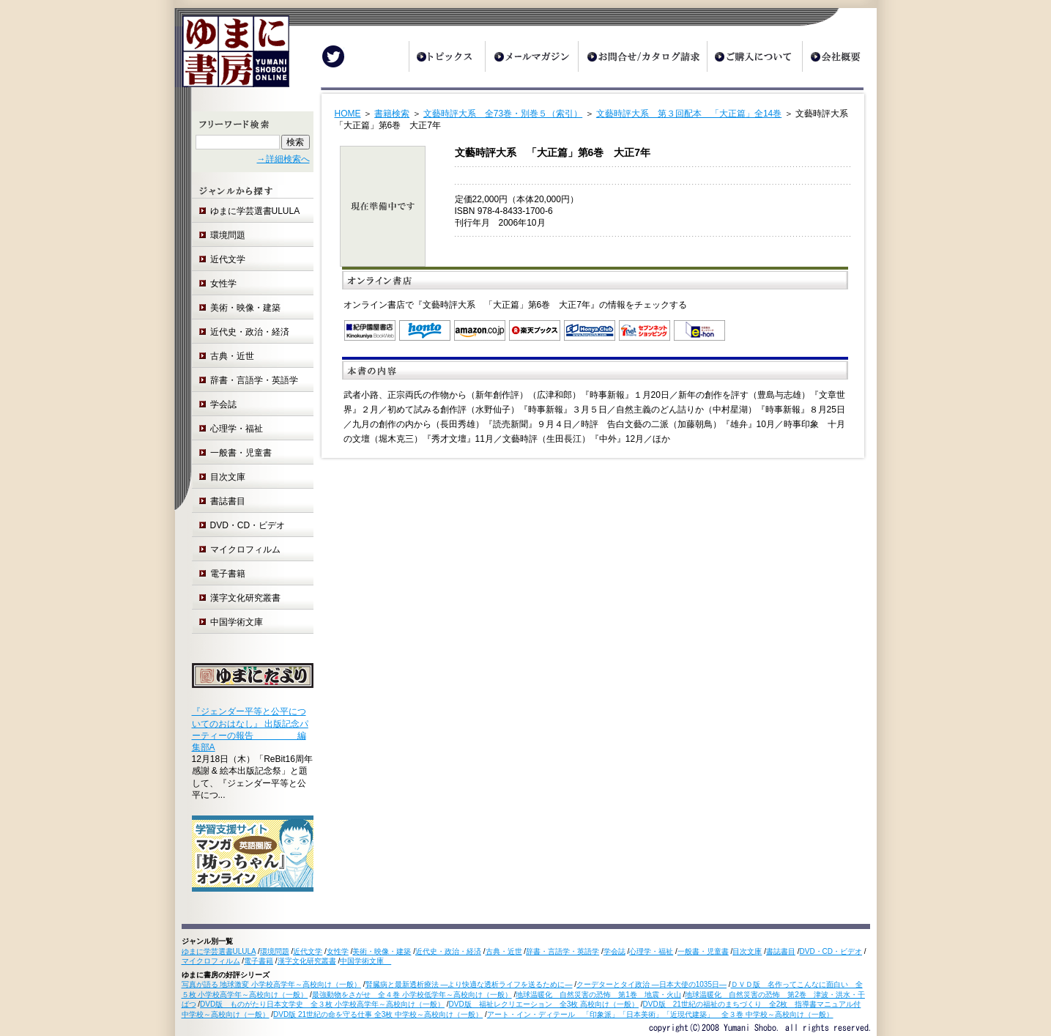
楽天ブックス (534, 330)
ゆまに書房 (231, 56)
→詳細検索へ (283, 159)
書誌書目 (227, 501)
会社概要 (839, 56)
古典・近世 (232, 356)
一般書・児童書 (241, 453)
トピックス (447, 56)
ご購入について (754, 56)
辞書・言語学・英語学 (254, 380)
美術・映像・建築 (245, 308)
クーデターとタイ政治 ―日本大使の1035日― (651, 984)
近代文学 (227, 259)
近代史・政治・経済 (249, 332)
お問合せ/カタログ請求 (642, 56)
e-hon (699, 330)
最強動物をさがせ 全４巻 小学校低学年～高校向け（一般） (412, 995)
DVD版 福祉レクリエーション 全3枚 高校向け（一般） (544, 1004)
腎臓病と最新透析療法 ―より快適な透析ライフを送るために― (469, 984)
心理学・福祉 (236, 428)
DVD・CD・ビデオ (248, 525)
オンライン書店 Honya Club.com (589, 330)
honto (424, 330)
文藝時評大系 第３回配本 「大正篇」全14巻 (688, 113)
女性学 (223, 283)
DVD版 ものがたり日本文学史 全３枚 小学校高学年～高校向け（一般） (322, 1004)
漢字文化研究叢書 (245, 598)
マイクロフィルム (245, 549)
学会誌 (223, 404)
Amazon (479, 330)
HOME (348, 113)
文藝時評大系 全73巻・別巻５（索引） (502, 113)
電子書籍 (227, 574)
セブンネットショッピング (644, 330)
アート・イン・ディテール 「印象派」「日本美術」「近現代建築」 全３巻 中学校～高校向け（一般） (660, 1014)
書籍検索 (391, 113)
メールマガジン (531, 56)
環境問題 (227, 235)
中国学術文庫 (241, 622)
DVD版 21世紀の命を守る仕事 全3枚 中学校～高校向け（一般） (378, 1014)
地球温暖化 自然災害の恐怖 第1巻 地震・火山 (598, 995)
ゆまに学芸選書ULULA (255, 211)
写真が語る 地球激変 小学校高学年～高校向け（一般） (272, 984)
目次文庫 (227, 477)
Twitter (333, 56)
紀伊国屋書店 (369, 330)
